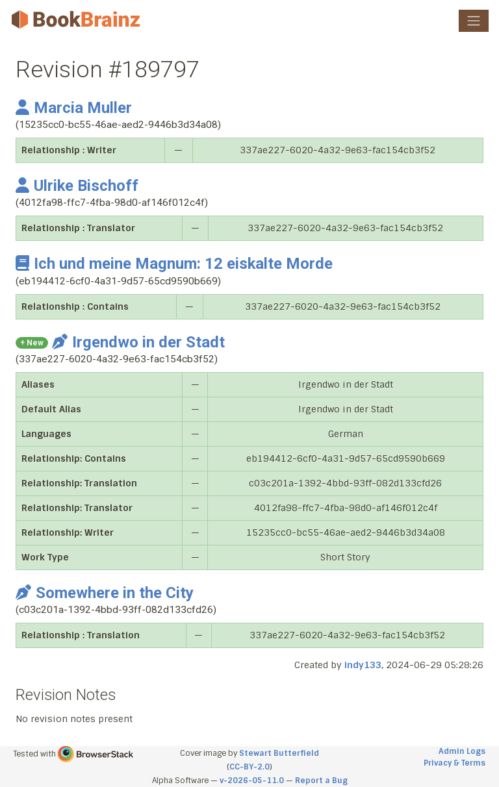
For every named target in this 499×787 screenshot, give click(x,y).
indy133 (362, 665)
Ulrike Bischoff (77, 186)
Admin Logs (462, 751)
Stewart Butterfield (279, 753)
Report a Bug (321, 780)
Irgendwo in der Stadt (138, 342)
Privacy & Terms (454, 763)
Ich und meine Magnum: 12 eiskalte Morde (174, 264)
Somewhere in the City (105, 593)
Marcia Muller (74, 108)
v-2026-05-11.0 (252, 780)
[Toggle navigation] (474, 21)
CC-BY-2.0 (249, 767)
